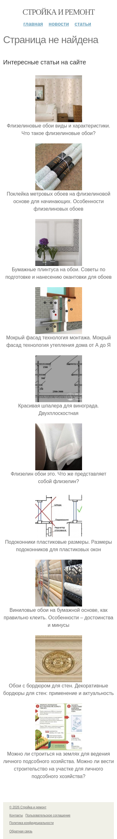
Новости (59, 24)
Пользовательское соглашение (48, 815)
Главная (33, 24)
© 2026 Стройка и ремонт (27, 807)
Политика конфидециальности (31, 823)
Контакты (16, 815)
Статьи (83, 24)
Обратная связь (20, 831)
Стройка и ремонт (58, 12)
